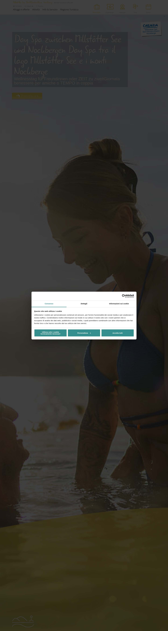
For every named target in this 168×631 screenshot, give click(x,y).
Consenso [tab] (49, 304)
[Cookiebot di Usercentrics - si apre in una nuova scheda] (124, 296)
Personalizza (84, 333)
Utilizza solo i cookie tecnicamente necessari (50, 333)
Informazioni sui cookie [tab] (119, 304)
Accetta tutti (117, 333)
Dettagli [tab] (84, 304)
